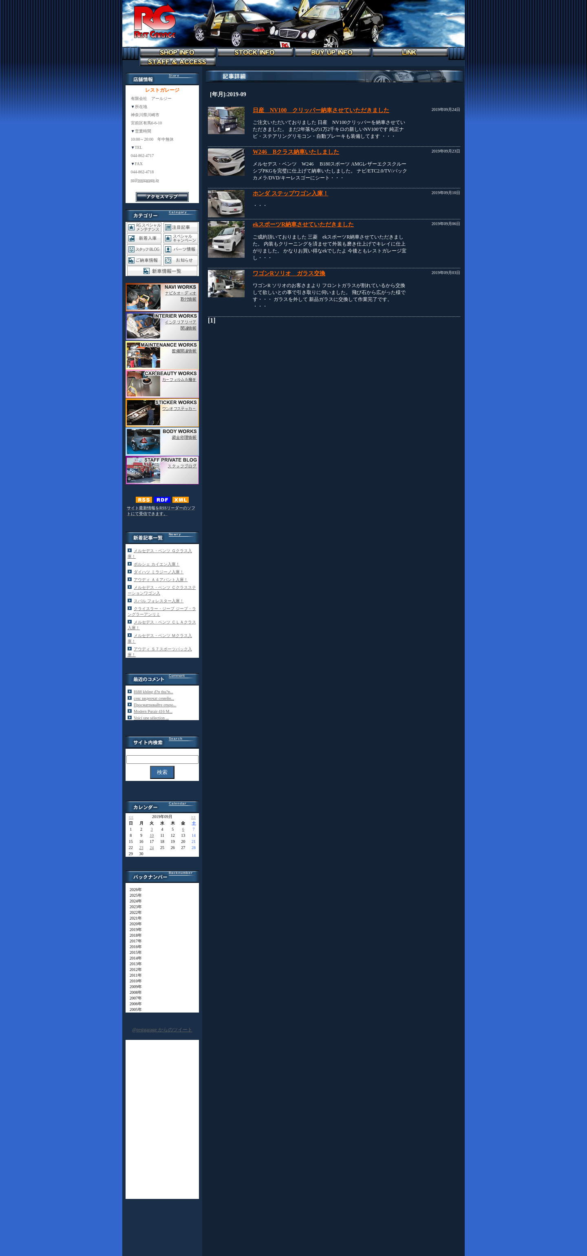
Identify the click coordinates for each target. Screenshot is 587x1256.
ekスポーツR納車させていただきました (303, 224)
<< (131, 817)
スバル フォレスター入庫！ (159, 601)
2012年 (134, 969)
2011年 (134, 975)
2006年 (134, 1004)
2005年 (134, 1009)
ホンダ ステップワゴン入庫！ (291, 193)
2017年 (134, 941)
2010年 (134, 981)
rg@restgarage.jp (145, 180)
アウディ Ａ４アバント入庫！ (161, 579)
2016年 (134, 946)
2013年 (134, 964)
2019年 (134, 929)
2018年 (134, 935)
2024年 (134, 901)
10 (152, 835)
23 (141, 847)
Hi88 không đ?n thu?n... (153, 692)
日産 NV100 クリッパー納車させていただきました (321, 110)
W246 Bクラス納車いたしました (296, 152)
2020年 (134, 924)
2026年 (134, 889)
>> (193, 817)
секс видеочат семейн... (154, 698)
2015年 (134, 952)
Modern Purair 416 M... (153, 711)
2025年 (134, 895)
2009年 (134, 986)
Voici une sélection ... (151, 718)
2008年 (134, 992)
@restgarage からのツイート (162, 1030)
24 (152, 847)
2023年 (134, 906)
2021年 (134, 918)
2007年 (134, 998)
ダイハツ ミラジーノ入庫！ (159, 572)
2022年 (134, 912)
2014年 (134, 958)
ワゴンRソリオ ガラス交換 (289, 273)
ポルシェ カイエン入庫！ (157, 564)
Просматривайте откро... (155, 705)
